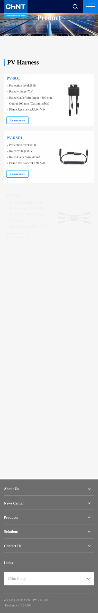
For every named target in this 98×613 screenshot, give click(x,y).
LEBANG (25, 606)
